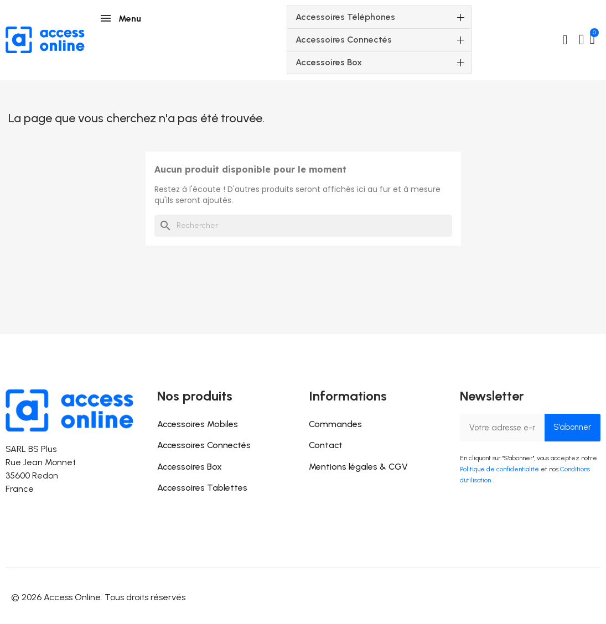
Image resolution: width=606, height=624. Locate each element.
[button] (565, 39)
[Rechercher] (303, 226)
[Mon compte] (581, 40)
